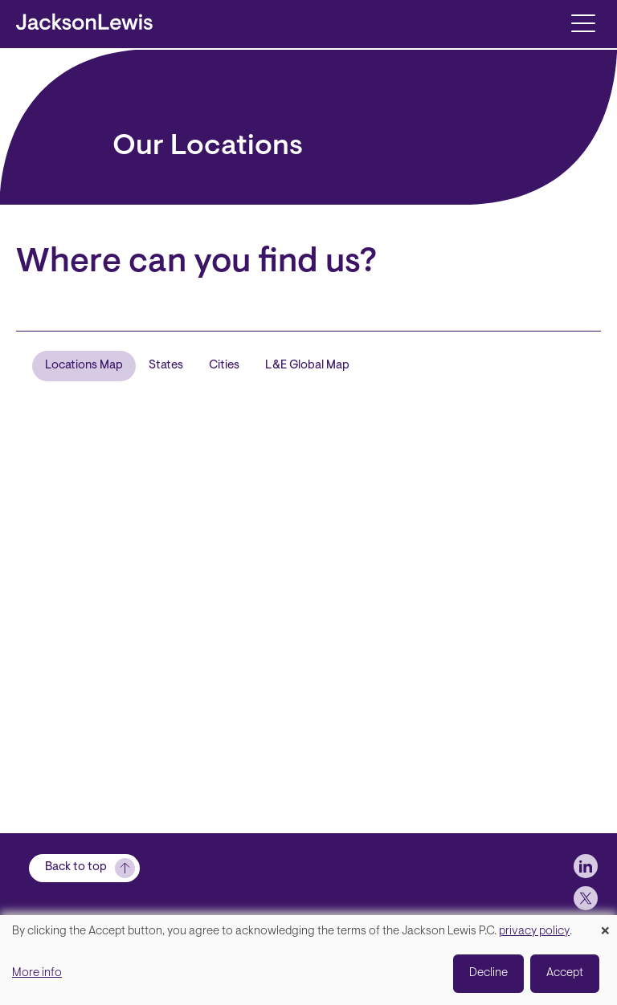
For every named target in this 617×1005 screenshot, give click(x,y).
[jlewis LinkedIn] (586, 866)
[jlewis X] (586, 898)
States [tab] (166, 366)
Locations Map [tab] (84, 366)
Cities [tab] (224, 366)
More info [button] (37, 973)
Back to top (76, 867)
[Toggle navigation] (583, 22)
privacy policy (534, 932)
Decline (488, 973)
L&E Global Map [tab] (307, 366)
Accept (564, 973)
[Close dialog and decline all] (605, 925)
